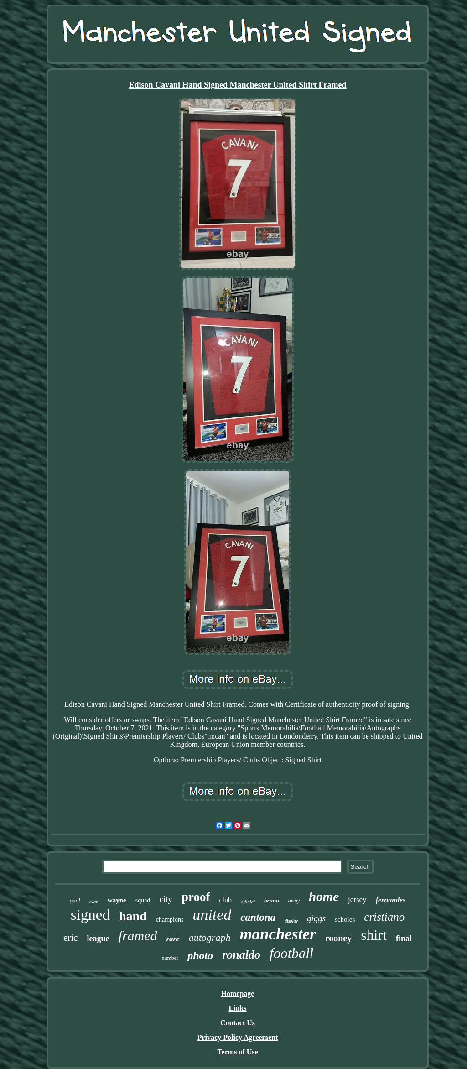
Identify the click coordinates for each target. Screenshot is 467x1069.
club (225, 900)
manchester (277, 934)
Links (237, 1008)
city (165, 899)
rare (172, 938)
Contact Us (237, 1023)
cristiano (384, 917)
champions (170, 919)
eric (70, 937)
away (294, 900)
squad (142, 900)
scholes (345, 919)
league (98, 938)
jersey (357, 899)
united (211, 914)
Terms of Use (237, 1052)
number (170, 958)
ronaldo (241, 954)
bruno (271, 900)
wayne (117, 900)
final (404, 938)
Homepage (237, 993)
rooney (338, 938)
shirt (374, 935)
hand (133, 916)
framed (137, 935)
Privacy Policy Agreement (237, 1037)
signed (90, 915)
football (291, 953)
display (291, 920)
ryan (94, 901)
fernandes (391, 900)
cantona (257, 917)
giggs (316, 918)
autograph (210, 937)
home (324, 896)
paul (75, 900)
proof (196, 897)
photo (200, 955)
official (248, 901)
